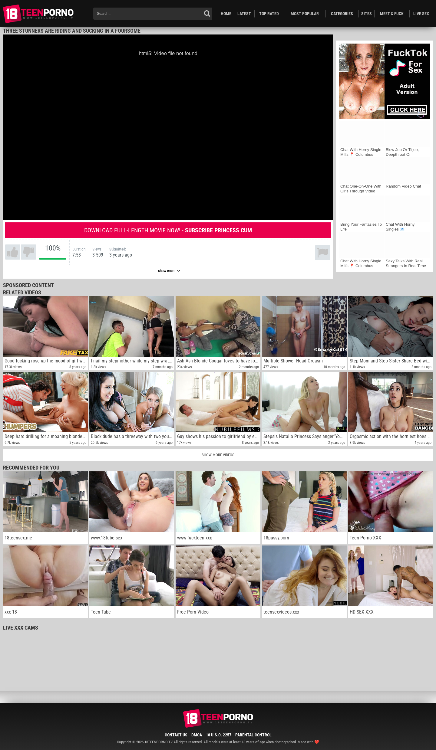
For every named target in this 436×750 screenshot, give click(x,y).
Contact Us (176, 735)
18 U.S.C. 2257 (218, 735)
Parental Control (253, 735)
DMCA (196, 735)
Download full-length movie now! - (168, 230)
